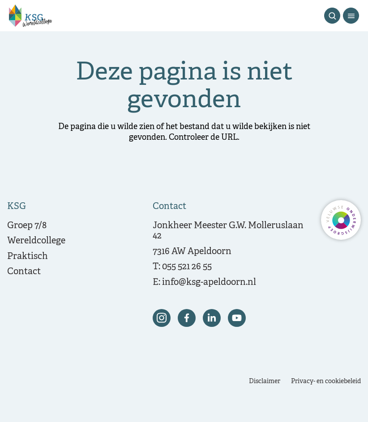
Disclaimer (264, 381)
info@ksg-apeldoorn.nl (209, 282)
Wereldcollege (36, 241)
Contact (24, 271)
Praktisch (27, 256)
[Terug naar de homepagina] (30, 15)
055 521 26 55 (187, 266)
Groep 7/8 (27, 225)
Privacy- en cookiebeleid (326, 381)
